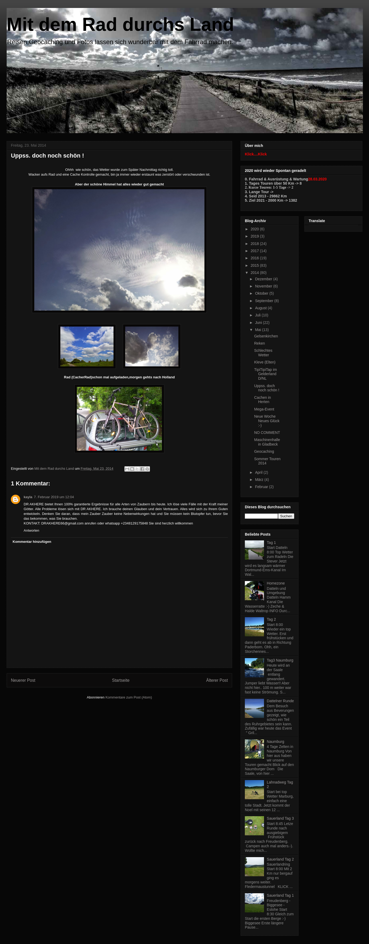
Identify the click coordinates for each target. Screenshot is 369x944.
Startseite (120, 680)
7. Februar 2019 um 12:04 (54, 497)
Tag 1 (271, 542)
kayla (28, 497)
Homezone (276, 583)
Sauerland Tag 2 (280, 859)
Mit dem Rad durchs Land (120, 24)
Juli (258, 315)
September (264, 301)
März (259, 479)
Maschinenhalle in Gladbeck (267, 442)
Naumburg (275, 741)
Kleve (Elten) (264, 362)
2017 (255, 251)
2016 (255, 258)
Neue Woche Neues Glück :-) (266, 420)
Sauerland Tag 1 (280, 895)
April (259, 472)
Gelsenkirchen (266, 336)
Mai (258, 330)
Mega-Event (264, 409)
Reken (259, 343)
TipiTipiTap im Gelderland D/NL (265, 374)
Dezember (264, 279)
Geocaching (264, 451)
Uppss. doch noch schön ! (266, 388)
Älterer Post (217, 680)
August (261, 308)
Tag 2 (271, 619)
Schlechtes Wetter (263, 352)
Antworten (31, 530)
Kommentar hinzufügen (32, 542)
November (264, 286)
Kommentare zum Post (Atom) (129, 697)
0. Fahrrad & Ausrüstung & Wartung (276, 179)
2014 (255, 272)
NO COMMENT (267, 432)
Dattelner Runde (280, 701)
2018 (255, 244)
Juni (259, 322)
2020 (255, 229)
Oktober (262, 293)
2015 (255, 265)
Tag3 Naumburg (280, 660)
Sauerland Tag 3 (280, 818)
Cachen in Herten (262, 399)
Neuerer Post (23, 680)
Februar (262, 487)
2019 (255, 236)
